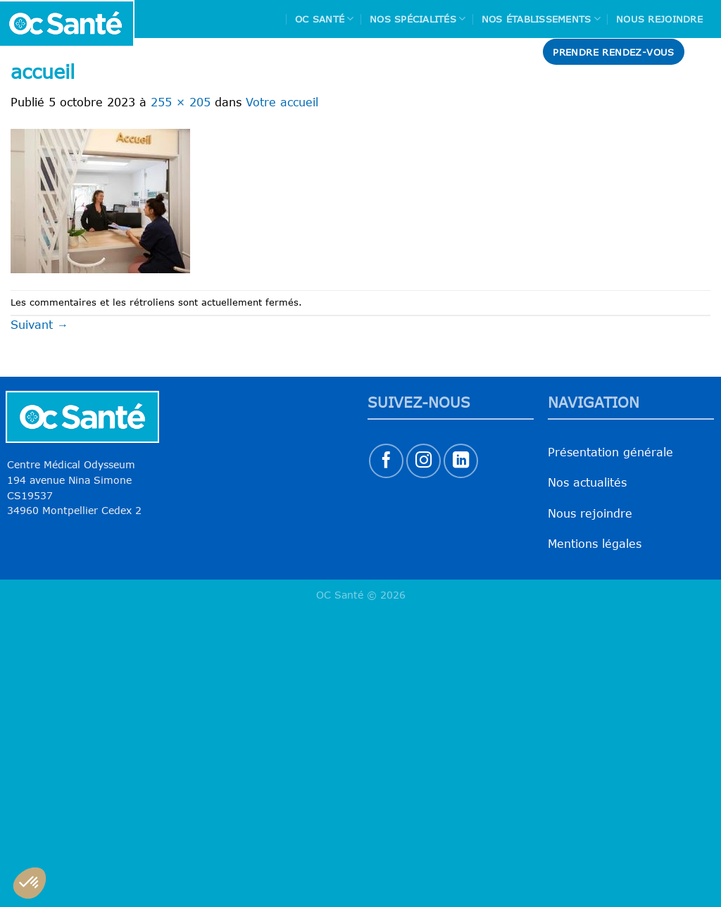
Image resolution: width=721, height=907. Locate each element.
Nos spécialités (417, 18)
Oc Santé (324, 18)
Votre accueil (282, 102)
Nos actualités (587, 482)
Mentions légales (594, 543)
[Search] (704, 51)
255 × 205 (181, 102)
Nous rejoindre (659, 19)
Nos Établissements (541, 18)
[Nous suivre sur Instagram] (423, 461)
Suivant (39, 324)
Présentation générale (610, 452)
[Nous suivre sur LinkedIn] (461, 461)
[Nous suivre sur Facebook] (386, 461)
